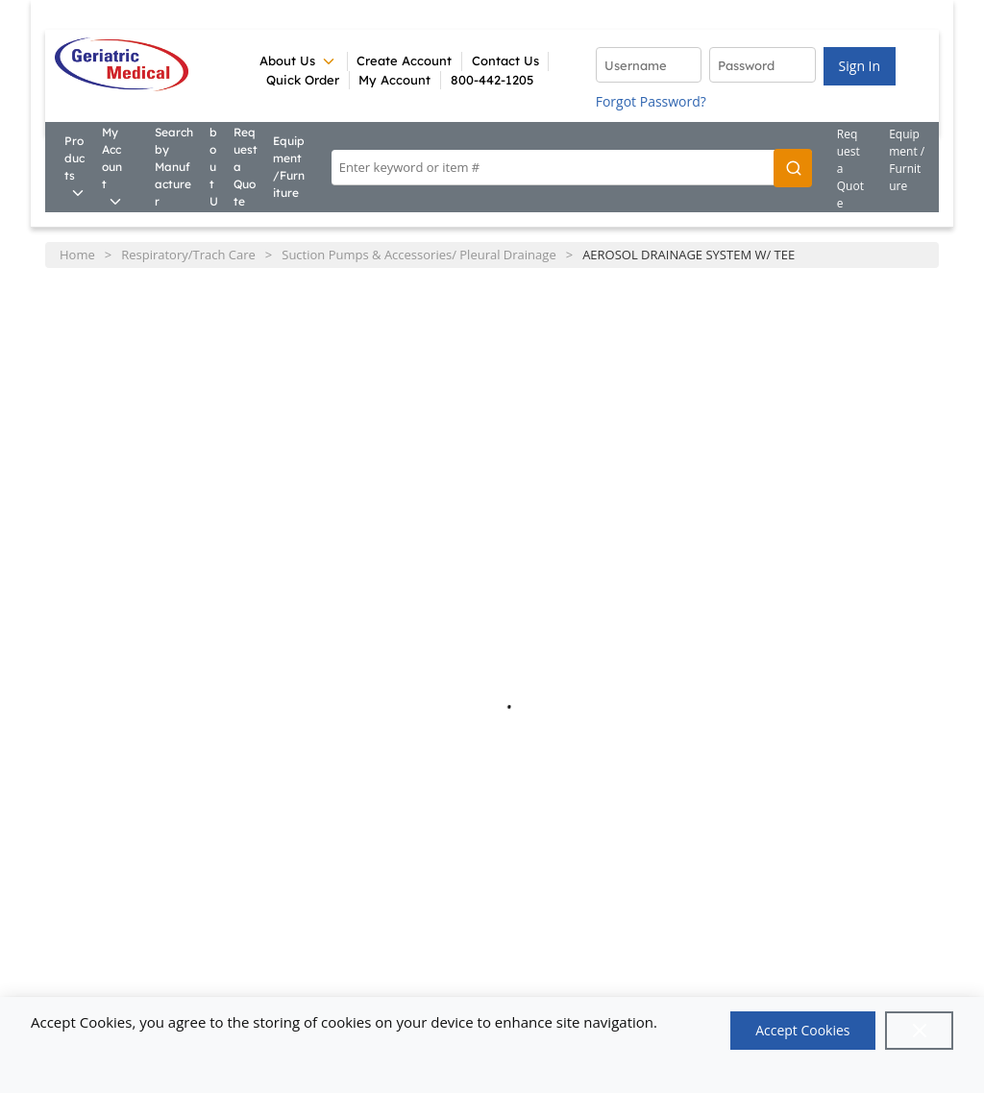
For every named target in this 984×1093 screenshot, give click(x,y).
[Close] (919, 1030)
